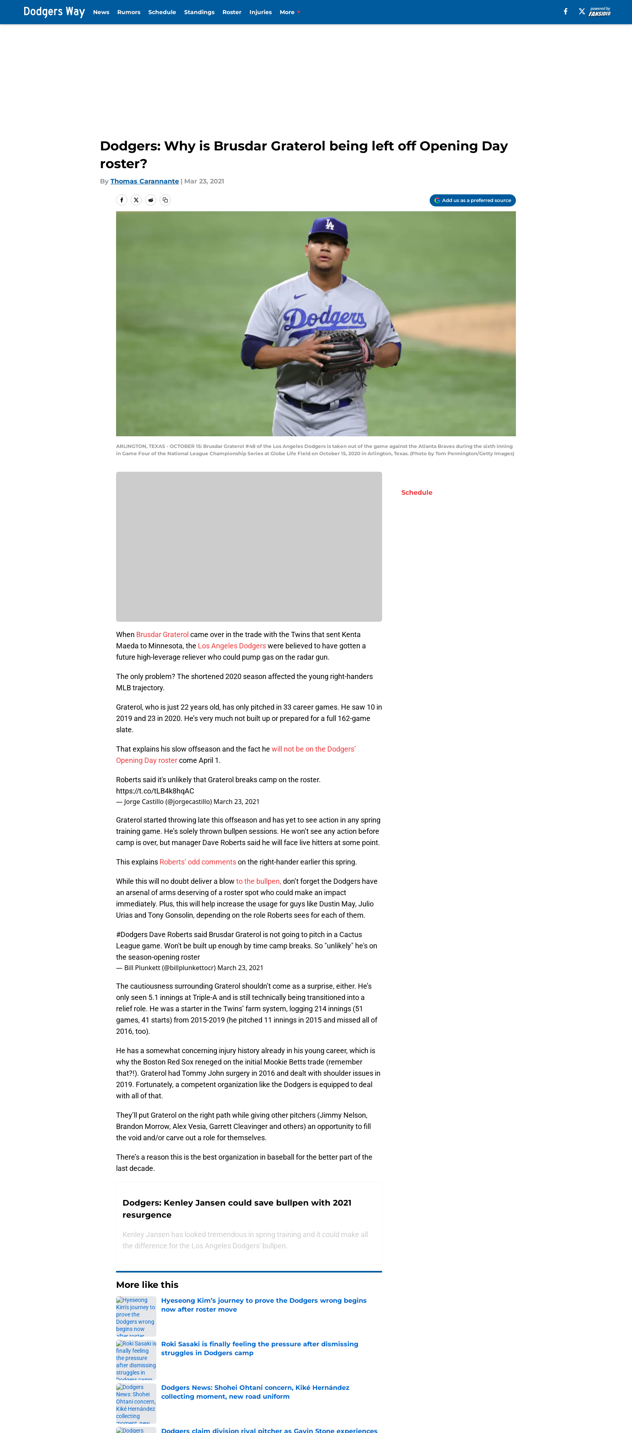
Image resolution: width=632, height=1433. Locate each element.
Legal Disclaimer (141, 1389)
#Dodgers (132, 934)
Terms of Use (406, 1374)
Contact (321, 1359)
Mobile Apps (483, 1359)
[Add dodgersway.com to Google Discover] (473, 200)
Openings (215, 1359)
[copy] (165, 200)
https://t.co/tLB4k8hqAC (155, 791)
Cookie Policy (485, 1374)
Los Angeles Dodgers (232, 646)
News (101, 12)
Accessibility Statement (238, 1389)
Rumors (128, 12)
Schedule (162, 12)
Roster (231, 12)
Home (125, 1302)
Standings (199, 12)
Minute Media (73, 1411)
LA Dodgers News (168, 1302)
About (124, 1359)
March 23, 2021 (237, 801)
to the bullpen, (258, 881)
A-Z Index (400, 1389)
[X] (582, 11)
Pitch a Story (220, 1374)
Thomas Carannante (144, 181)
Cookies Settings (491, 1389)
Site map (322, 1389)
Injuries (260, 12)
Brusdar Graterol (162, 634)
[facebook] (566, 11)
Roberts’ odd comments (198, 862)
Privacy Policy (330, 1374)
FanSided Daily (138, 1374)
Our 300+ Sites (408, 1359)
